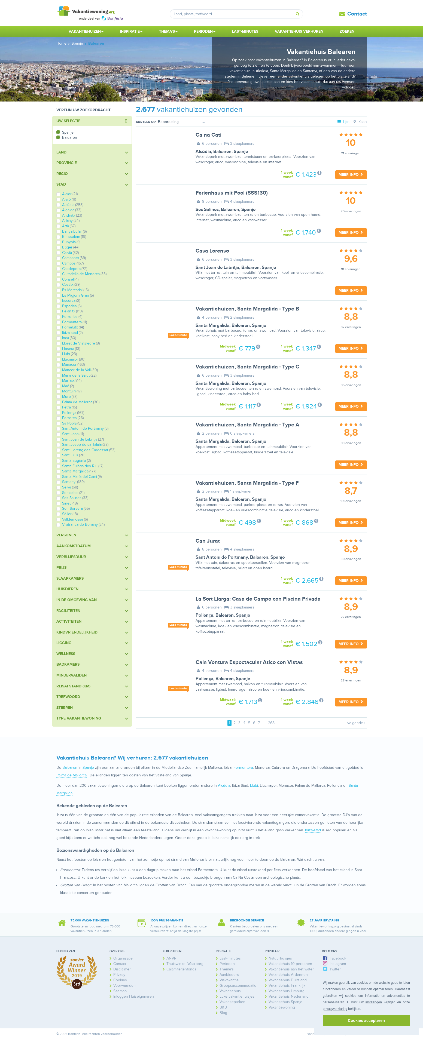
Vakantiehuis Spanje (285, 1002)
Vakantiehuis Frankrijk (287, 985)
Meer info (351, 174)
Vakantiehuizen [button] (86, 31)
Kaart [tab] (359, 122)
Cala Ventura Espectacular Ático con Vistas (249, 662)
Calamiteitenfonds (181, 969)
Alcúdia (203, 151)
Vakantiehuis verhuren (299, 31)
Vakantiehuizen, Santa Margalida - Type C (247, 367)
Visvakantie (229, 980)
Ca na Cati (208, 135)
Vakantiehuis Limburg (287, 991)
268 (271, 723)
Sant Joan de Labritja (217, 267)
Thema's (227, 969)
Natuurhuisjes (280, 958)
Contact (357, 14)
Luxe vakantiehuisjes (237, 996)
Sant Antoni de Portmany (222, 557)
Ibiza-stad (313, 830)
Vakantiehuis (230, 991)
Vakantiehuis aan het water (291, 969)
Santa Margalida (212, 325)
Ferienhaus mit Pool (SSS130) (232, 193)
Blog (223, 1012)
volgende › (356, 723)
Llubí (254, 785)
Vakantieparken (232, 1002)
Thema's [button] (168, 31)
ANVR (171, 958)
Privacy (119, 974)
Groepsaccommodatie (238, 985)
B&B (223, 1007)
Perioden (227, 963)
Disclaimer (122, 969)
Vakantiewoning (282, 1007)
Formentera (243, 767)
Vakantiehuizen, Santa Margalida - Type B (247, 309)
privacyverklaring (335, 1009)
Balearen (222, 151)
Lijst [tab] (342, 122)
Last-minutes (245, 31)
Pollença (204, 615)
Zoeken (347, 31)
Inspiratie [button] (131, 31)
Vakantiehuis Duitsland (288, 980)
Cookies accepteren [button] (366, 1020)
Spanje (241, 151)
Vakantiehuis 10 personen (290, 963)
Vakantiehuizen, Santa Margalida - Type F (247, 483)
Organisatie (123, 958)
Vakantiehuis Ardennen (288, 974)
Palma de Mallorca (71, 775)
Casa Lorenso (212, 251)
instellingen (374, 1002)
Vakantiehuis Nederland (289, 996)
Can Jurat (208, 541)
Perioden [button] (204, 31)
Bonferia (313, 1034)
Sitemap (120, 991)
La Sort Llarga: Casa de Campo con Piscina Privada (258, 599)
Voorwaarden (124, 985)
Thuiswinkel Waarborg (184, 963)
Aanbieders (229, 974)
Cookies (120, 980)
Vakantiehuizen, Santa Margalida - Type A (247, 425)
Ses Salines (207, 209)
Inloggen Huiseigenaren (133, 996)
